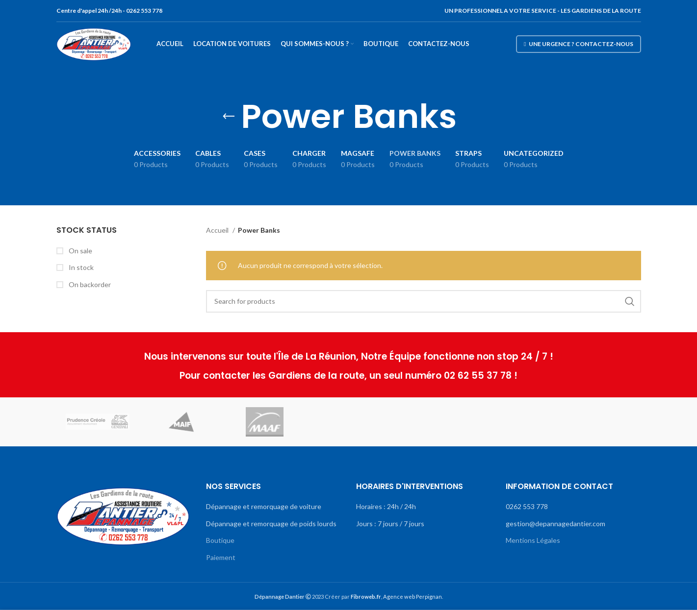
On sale (79, 250)
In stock (80, 267)
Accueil (218, 230)
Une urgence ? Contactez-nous (578, 44)
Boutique (220, 540)
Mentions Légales (533, 540)
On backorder (89, 284)
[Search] (423, 301)
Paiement (220, 557)
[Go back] (228, 116)
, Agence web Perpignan (396, 596)
